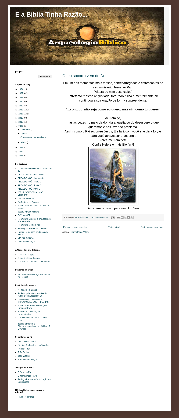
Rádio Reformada (26, 397)
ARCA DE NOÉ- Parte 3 (29, 189)
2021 (21, 97)
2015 (21, 122)
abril (23, 142)
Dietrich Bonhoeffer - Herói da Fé (33, 345)
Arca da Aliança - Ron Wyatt (31, 174)
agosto (24, 133)
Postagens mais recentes (75, 227)
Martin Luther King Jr (27, 359)
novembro (26, 129)
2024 (21, 89)
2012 (21, 151)
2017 (21, 114)
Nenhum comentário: (100, 217)
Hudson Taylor (24, 349)
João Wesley (24, 356)
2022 (21, 93)
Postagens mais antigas (152, 227)
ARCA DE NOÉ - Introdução (31, 178)
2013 (21, 147)
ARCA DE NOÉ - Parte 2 (29, 185)
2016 (21, 118)
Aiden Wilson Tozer (27, 341)
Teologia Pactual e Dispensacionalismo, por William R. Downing (34, 326)
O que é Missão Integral (29, 258)
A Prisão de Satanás (27, 290)
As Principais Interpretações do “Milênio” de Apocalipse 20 (32, 294)
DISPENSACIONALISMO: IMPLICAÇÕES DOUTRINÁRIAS (33, 300)
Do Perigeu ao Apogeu (28, 202)
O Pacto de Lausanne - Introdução (34, 261)
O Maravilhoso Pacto (27, 376)
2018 (21, 110)
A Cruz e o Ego (25, 372)
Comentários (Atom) (80, 232)
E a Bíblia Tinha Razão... (51, 14)
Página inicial (114, 227)
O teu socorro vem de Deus (85, 76)
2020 (21, 101)
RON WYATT (24, 215)
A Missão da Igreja (26, 254)
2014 (21, 126)
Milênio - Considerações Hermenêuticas (29, 312)
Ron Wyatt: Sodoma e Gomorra (32, 228)
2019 (21, 105)
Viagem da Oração (26, 241)
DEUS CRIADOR (26, 198)
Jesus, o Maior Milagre (28, 212)
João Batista (23, 352)
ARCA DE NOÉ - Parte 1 (29, 182)
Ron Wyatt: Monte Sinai (29, 225)
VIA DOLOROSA (26, 238)
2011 (21, 155)
